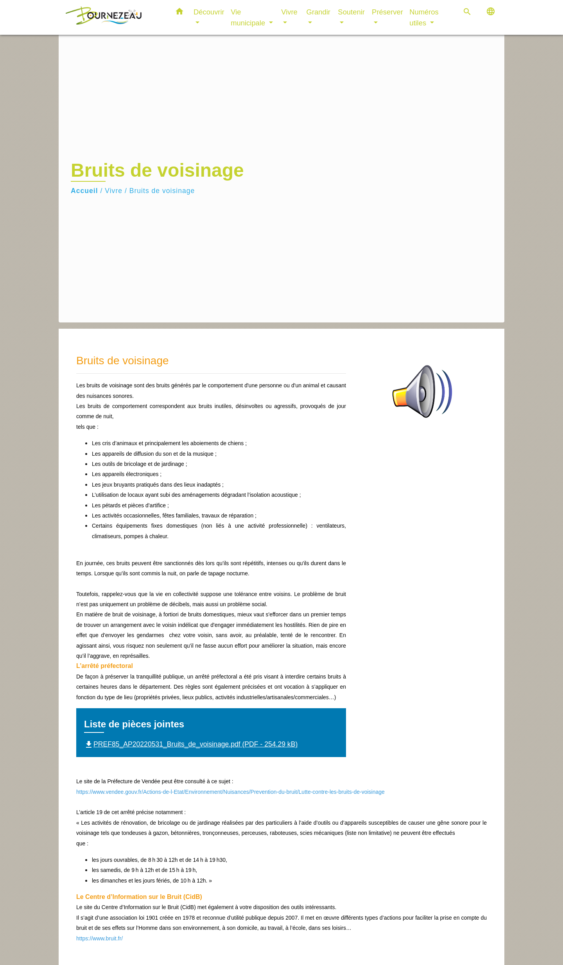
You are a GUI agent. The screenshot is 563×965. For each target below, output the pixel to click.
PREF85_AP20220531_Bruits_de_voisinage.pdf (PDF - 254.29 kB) (191, 744)
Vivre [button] (289, 12)
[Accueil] (113, 17)
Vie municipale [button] (249, 17)
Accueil (84, 191)
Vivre (113, 191)
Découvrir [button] (209, 12)
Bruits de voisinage (162, 191)
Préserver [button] (387, 12)
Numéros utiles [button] (424, 17)
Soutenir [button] (351, 12)
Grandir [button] (318, 12)
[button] (179, 13)
